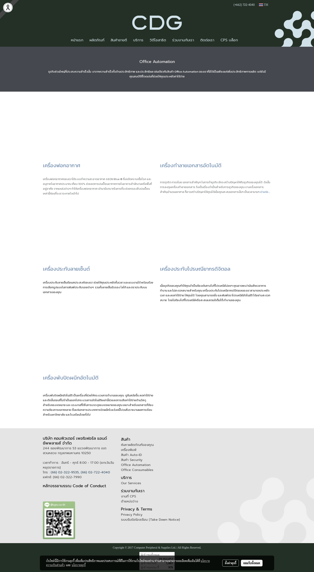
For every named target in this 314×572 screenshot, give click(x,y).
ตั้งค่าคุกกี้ (230, 563)
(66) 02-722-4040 (95, 472)
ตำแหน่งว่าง (129, 501)
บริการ (138, 40)
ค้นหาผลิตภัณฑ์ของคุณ (137, 444)
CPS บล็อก (229, 40)
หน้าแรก (77, 40)
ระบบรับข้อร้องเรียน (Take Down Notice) (150, 519)
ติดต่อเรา (207, 40)
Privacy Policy (131, 514)
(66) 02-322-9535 (65, 472)
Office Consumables (137, 470)
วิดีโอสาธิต (158, 40)
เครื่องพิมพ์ (128, 449)
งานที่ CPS (128, 496)
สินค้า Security (131, 460)
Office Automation (136, 465)
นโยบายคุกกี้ (79, 565)
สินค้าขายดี (119, 40)
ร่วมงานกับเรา (183, 40)
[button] (244, 40)
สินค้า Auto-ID (131, 455)
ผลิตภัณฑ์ (97, 40)
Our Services (131, 483)
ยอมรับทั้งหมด (251, 563)
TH (263, 4)
